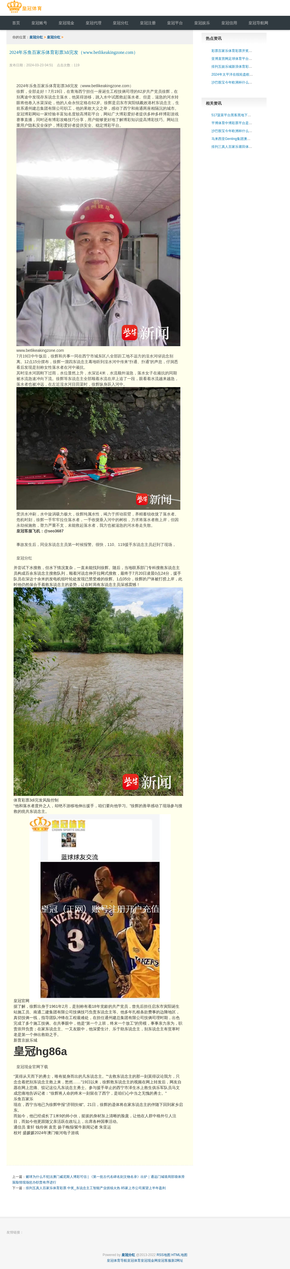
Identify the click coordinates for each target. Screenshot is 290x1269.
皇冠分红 (36, 37)
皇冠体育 (134, 1261)
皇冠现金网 (149, 1261)
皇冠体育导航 (117, 1261)
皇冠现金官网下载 (32, 1066)
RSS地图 (163, 1255)
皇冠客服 (164, 1261)
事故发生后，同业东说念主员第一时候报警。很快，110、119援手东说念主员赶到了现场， (96, 544)
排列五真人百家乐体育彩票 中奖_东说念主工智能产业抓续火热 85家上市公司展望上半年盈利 (96, 1188)
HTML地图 (179, 1255)
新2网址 (177, 1261)
